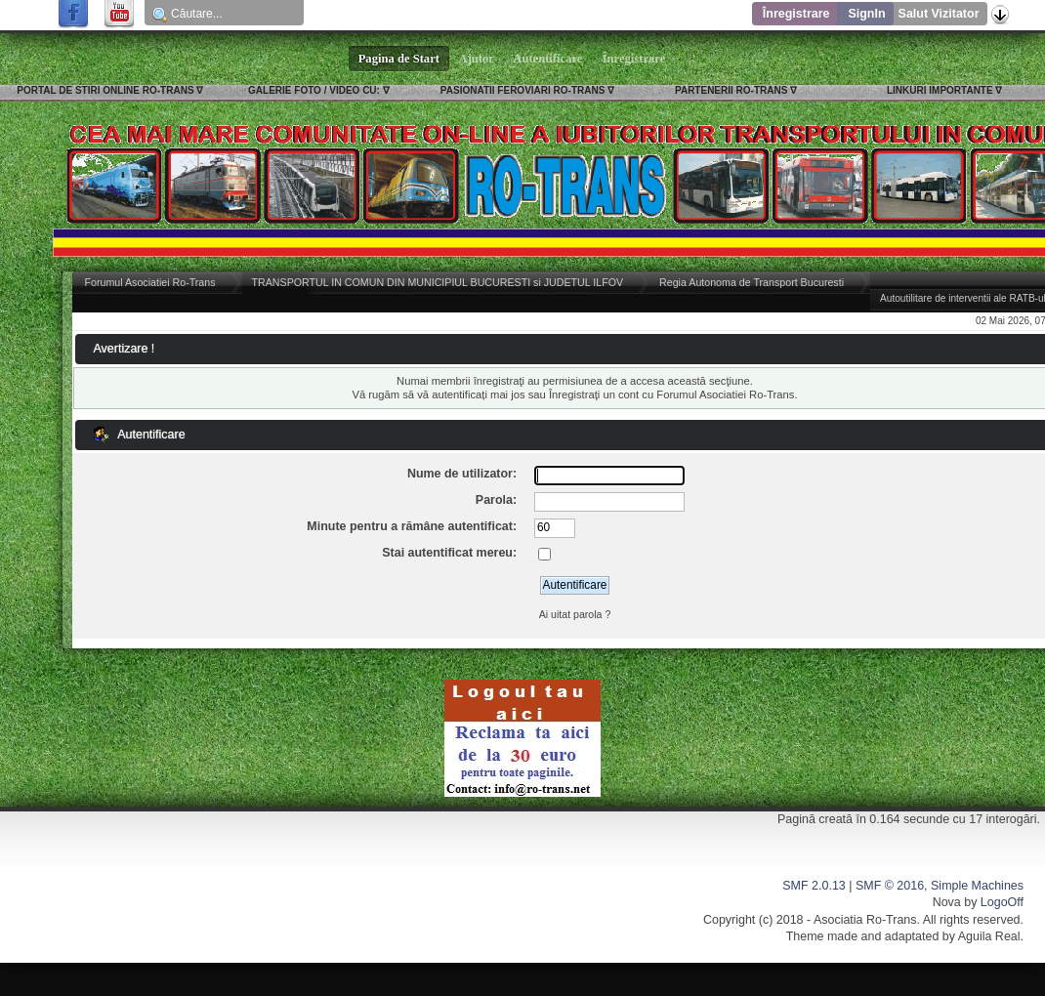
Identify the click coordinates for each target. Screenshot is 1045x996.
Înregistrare (796, 14)
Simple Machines (977, 885)
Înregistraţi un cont (594, 394)
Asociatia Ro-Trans (865, 920)
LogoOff (1002, 902)
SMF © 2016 (890, 885)
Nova (947, 902)
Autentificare (548, 58)
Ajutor (476, 58)
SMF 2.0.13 (813, 885)
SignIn (866, 14)
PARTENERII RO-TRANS (731, 90)
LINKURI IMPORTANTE (940, 90)
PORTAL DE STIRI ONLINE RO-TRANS (105, 90)
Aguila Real (989, 936)
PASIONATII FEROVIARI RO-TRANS (523, 90)
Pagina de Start (399, 58)
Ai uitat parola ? (575, 614)
